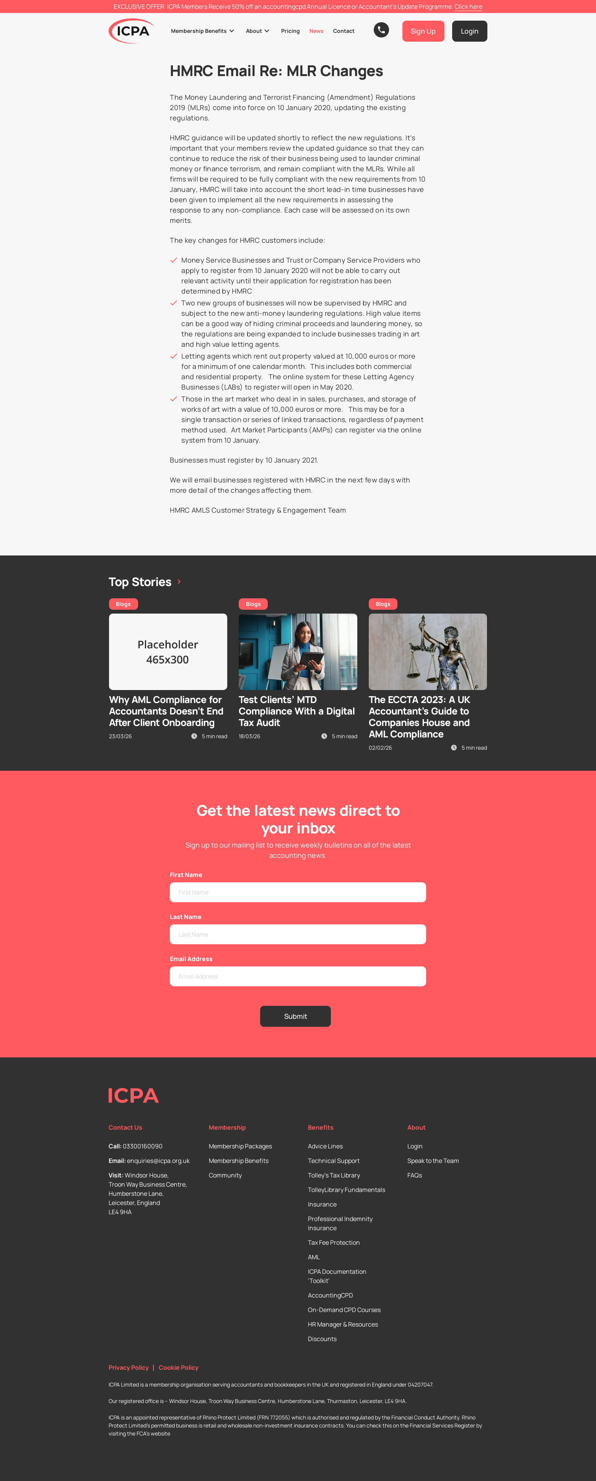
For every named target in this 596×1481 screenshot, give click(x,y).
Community (225, 1175)
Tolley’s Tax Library (334, 1175)
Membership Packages (240, 1146)
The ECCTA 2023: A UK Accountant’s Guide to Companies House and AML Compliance (419, 716)
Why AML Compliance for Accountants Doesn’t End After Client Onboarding (166, 711)
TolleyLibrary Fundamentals (346, 1189)
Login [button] (470, 31)
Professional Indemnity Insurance (340, 1223)
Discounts (322, 1339)
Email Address (191, 959)
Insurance (322, 1204)
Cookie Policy (179, 1368)
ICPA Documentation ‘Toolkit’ (337, 1276)
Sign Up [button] (423, 31)
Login (415, 1146)
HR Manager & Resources (343, 1324)
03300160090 (143, 1146)
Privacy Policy (129, 1368)
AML (314, 1257)
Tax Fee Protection (334, 1242)
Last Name (186, 917)
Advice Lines (325, 1146)
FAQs (414, 1175)
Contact (344, 30)
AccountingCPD (330, 1295)
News (316, 30)
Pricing (290, 30)
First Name (186, 874)
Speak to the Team (433, 1160)
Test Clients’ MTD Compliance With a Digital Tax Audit (297, 711)
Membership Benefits (199, 30)
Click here (468, 6)
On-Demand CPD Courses (344, 1310)
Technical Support (334, 1160)
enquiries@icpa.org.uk (158, 1160)
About (254, 30)
